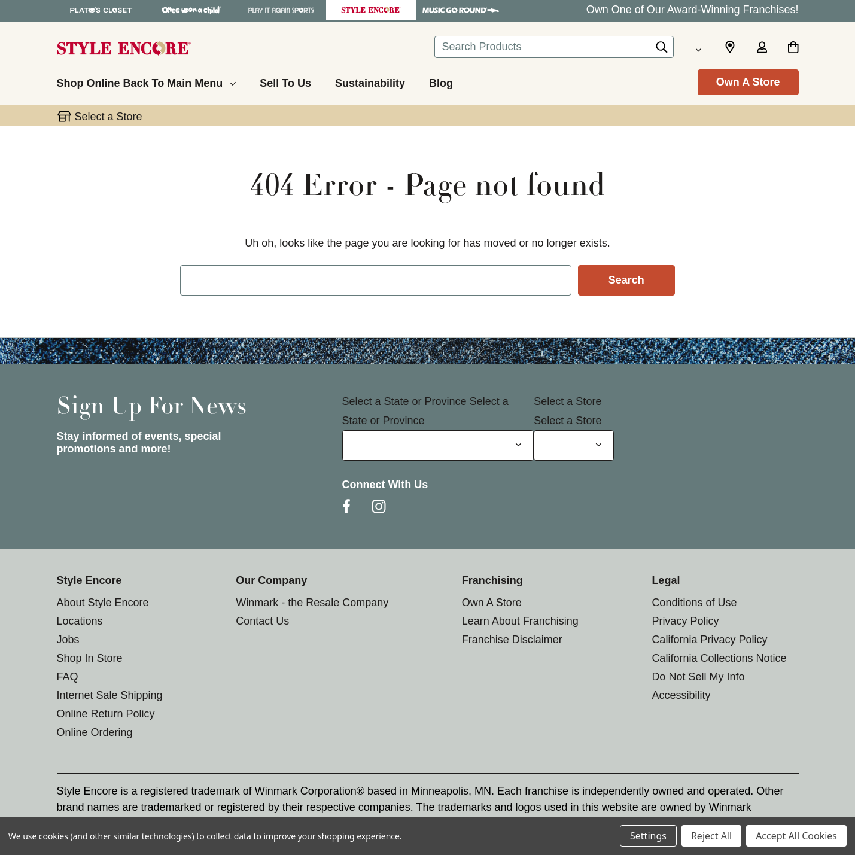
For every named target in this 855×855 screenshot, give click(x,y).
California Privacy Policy (709, 640)
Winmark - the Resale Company (312, 602)
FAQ (67, 677)
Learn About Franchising (520, 621)
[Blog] (441, 81)
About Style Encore (103, 602)
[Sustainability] (370, 81)
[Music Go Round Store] (461, 10)
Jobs (68, 640)
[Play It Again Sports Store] (281, 10)
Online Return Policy (106, 714)
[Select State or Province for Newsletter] (438, 445)
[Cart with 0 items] (793, 48)
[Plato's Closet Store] (102, 10)
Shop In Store (90, 658)
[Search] (661, 50)
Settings (648, 835)
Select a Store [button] (108, 117)
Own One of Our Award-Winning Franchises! (692, 10)
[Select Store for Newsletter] (573, 445)
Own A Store (748, 82)
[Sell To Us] (285, 81)
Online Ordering (95, 732)
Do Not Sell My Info (698, 677)
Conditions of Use (694, 602)
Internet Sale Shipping (110, 695)
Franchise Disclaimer (512, 640)
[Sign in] (762, 48)
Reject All (711, 835)
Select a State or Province (404, 401)
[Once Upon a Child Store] (191, 10)
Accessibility (681, 695)
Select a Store (567, 401)
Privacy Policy (685, 621)
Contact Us (262, 621)
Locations (80, 621)
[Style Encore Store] (371, 10)
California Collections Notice (719, 658)
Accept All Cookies (796, 835)
